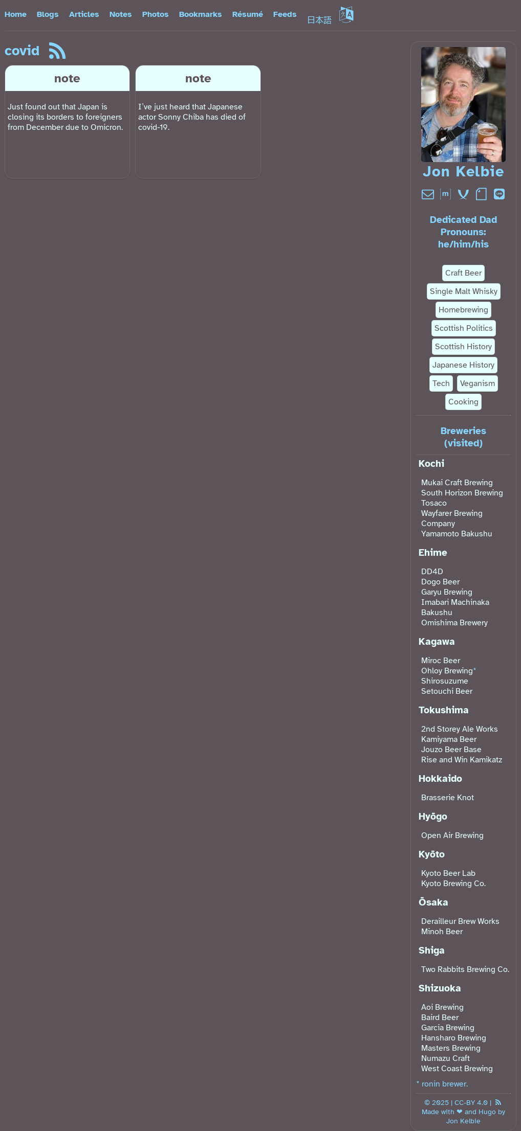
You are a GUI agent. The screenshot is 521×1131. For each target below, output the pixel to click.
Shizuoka (440, 988)
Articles (84, 14)
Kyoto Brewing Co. (453, 883)
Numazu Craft (445, 1058)
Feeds (285, 14)
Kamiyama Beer (448, 739)
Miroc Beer (440, 660)
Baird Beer (440, 1017)
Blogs (48, 14)
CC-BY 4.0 (471, 1102)
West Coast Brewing (457, 1069)
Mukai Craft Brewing (457, 483)
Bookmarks (200, 14)
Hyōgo (433, 816)
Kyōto (432, 854)
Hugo (487, 1111)
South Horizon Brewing (462, 493)
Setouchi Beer (446, 691)
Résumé (247, 14)
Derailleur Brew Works (460, 921)
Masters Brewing (451, 1048)
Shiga (432, 950)
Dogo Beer (440, 582)
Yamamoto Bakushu (456, 534)
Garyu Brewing (446, 592)
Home (16, 14)
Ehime (433, 553)
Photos (155, 14)
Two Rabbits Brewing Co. (465, 969)
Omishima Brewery (454, 623)
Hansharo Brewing (453, 1038)
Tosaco (434, 503)
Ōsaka (433, 902)
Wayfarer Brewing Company (452, 518)
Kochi (431, 464)
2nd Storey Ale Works (459, 729)
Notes (121, 14)
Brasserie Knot (447, 798)
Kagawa (437, 642)
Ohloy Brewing (447, 671)
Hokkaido (440, 779)
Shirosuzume (444, 681)
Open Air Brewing (452, 835)
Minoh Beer (442, 931)
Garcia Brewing (447, 1028)
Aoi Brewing (442, 1007)
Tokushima (444, 710)
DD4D (432, 572)
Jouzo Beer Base (451, 749)
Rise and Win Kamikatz (461, 760)
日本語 (330, 20)
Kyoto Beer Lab (448, 873)
